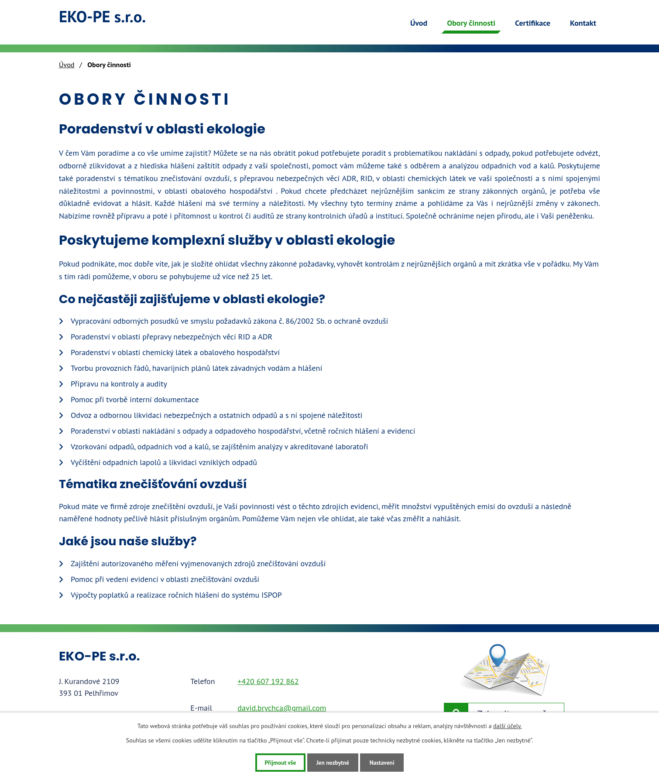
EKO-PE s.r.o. (108, 18)
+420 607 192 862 (268, 681)
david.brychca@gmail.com (281, 708)
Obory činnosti (471, 23)
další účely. (507, 725)
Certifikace (532, 23)
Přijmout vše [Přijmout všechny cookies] (276, 762)
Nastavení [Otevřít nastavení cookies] (386, 762)
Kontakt (583, 23)
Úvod (418, 23)
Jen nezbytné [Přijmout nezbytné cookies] (333, 762)
